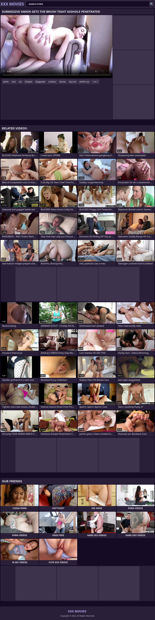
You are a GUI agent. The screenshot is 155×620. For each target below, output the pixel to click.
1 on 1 (95, 81)
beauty (62, 81)
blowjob (28, 81)
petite (5, 81)
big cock (72, 81)
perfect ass (84, 81)
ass (20, 81)
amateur (52, 81)
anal (14, 81)
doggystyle (40, 81)
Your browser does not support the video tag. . (56, 46)
